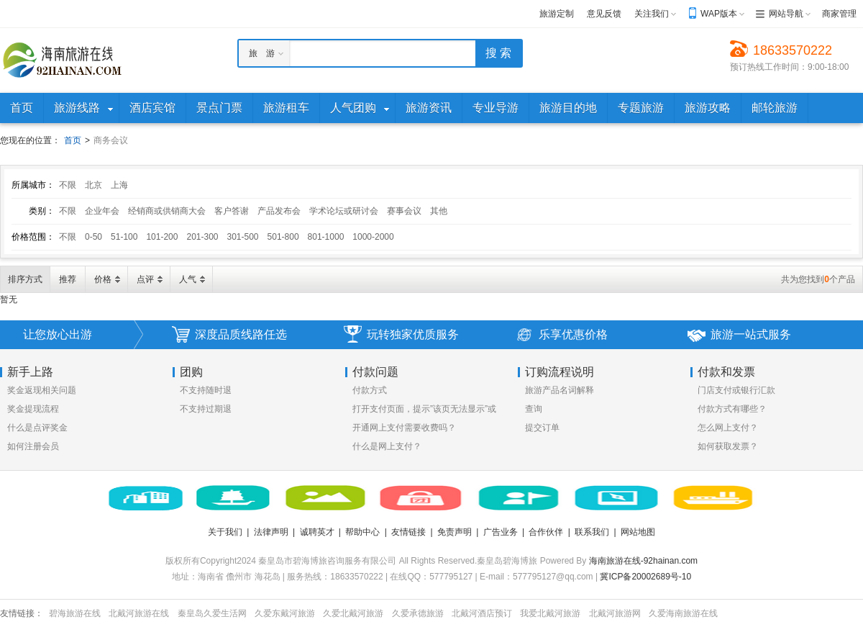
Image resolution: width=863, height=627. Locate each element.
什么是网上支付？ (386, 446)
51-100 (124, 237)
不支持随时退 (206, 390)
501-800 (283, 237)
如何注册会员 (33, 446)
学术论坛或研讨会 (343, 211)
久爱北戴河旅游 (353, 613)
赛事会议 (404, 211)
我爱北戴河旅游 (550, 613)
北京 (93, 185)
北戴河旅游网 (615, 613)
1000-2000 (372, 237)
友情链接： (21, 613)
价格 (102, 279)
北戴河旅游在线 (139, 613)
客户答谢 (231, 211)
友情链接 (408, 532)
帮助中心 (362, 532)
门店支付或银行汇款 (736, 390)
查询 (533, 409)
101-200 (162, 237)
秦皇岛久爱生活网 (212, 613)
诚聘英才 (317, 532)
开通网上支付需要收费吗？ (404, 428)
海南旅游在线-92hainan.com (643, 561)
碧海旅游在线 (75, 613)
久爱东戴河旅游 (285, 613)
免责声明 (454, 532)
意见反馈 (604, 14)
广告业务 (500, 532)
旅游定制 (556, 14)
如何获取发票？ (728, 446)
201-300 (202, 237)
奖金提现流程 (33, 409)
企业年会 (102, 211)
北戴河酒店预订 (482, 613)
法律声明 (271, 532)
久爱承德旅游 (418, 613)
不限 (67, 185)
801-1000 (326, 237)
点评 (145, 279)
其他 (438, 211)
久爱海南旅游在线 (683, 613)
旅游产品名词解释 (559, 390)
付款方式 (369, 390)
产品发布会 (279, 211)
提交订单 (542, 428)
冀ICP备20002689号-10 (645, 577)
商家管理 (839, 14)
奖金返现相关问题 (41, 390)
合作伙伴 (546, 532)
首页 (72, 140)
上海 (119, 185)
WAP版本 (718, 14)
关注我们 (651, 14)
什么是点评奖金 (37, 428)
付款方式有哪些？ (732, 409)
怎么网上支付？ (728, 428)
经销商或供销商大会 (167, 211)
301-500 (243, 237)
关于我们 (225, 532)
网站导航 (786, 14)
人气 (187, 279)
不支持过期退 (206, 409)
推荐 (67, 279)
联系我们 (592, 532)
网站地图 (638, 532)
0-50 (93, 237)
